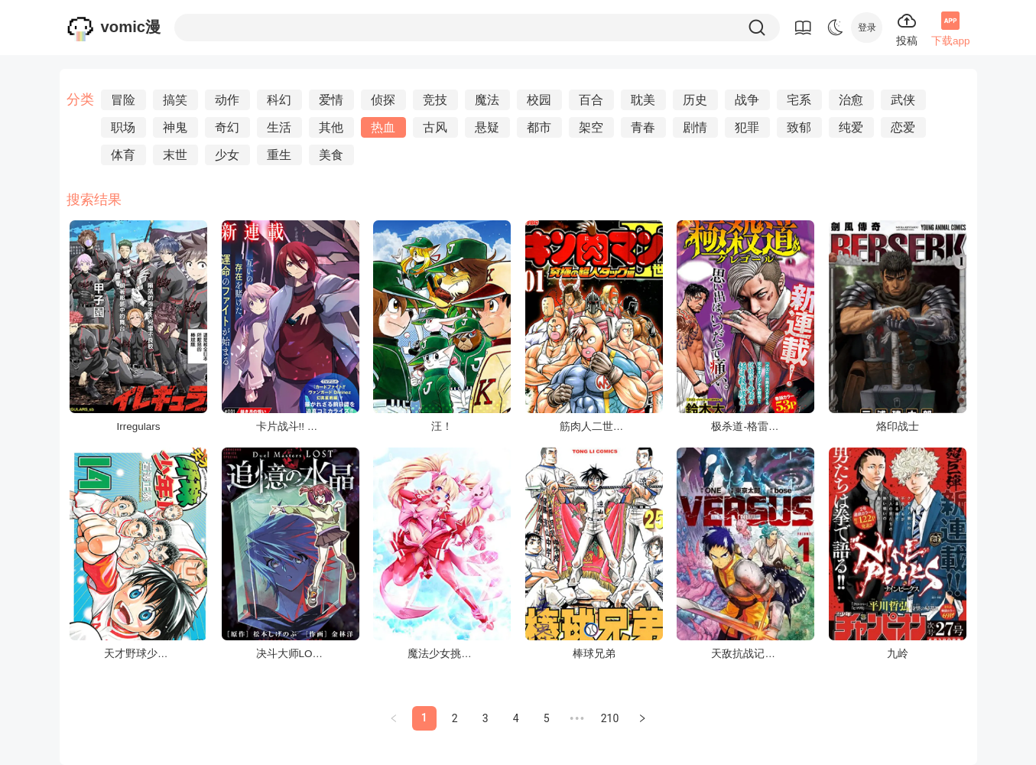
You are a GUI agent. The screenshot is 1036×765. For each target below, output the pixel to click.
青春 (643, 127)
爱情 (331, 99)
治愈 (851, 99)
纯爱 (851, 127)
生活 (279, 127)
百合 (591, 99)
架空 (591, 127)
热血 (383, 127)
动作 (227, 99)
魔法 (487, 99)
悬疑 (487, 127)
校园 (539, 99)
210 (610, 718)
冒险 (123, 99)
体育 (123, 154)
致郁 (799, 127)
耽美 (643, 99)
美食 (331, 154)
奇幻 (227, 127)
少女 (227, 154)
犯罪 (747, 127)
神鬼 (175, 127)
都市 (539, 127)
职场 (123, 127)
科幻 (279, 99)
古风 (435, 127)
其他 (331, 127)
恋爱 (903, 127)
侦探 (383, 99)
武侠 (903, 99)
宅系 (799, 99)
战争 (747, 99)
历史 (695, 99)
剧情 (695, 127)
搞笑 (175, 99)
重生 (279, 154)
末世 (175, 154)
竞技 (435, 99)
